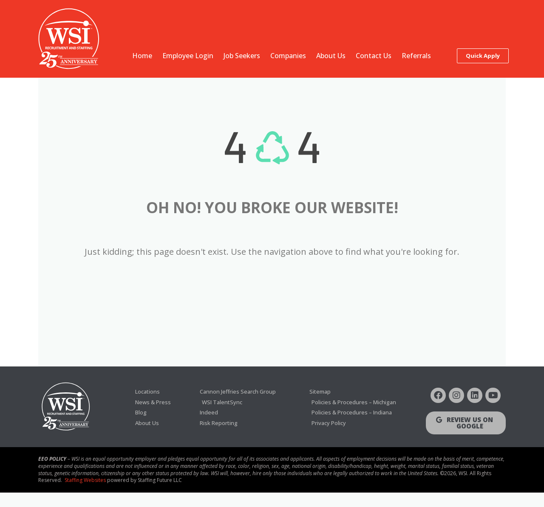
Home (142, 55)
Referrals (416, 55)
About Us (331, 55)
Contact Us (373, 55)
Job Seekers (242, 55)
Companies (288, 55)
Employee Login (187, 55)
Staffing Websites (85, 494)
